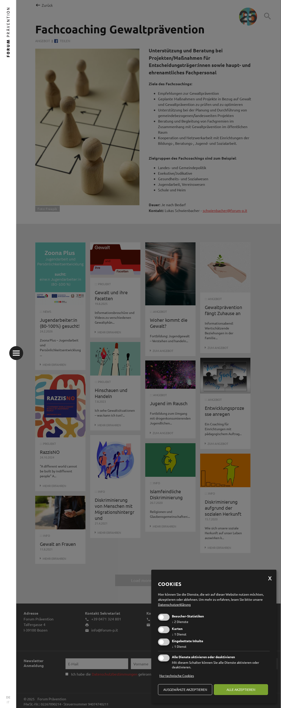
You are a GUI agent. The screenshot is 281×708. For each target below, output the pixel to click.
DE (8, 697)
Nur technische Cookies (176, 675)
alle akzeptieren (241, 689)
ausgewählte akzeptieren (185, 689)
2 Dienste (180, 622)
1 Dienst (179, 634)
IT (8, 702)
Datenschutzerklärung (174, 604)
